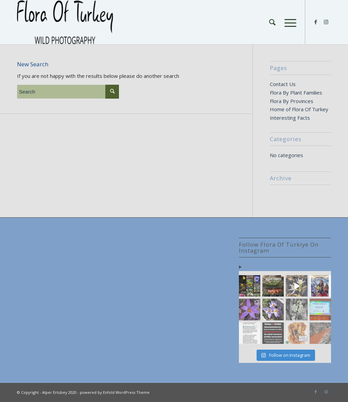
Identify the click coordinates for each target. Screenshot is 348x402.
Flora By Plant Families (296, 92)
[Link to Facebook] (316, 22)
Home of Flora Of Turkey (299, 109)
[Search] (272, 22)
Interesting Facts (290, 117)
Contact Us (283, 84)
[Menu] (288, 22)
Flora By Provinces (291, 101)
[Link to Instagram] (326, 22)
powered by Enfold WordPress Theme (115, 392)
